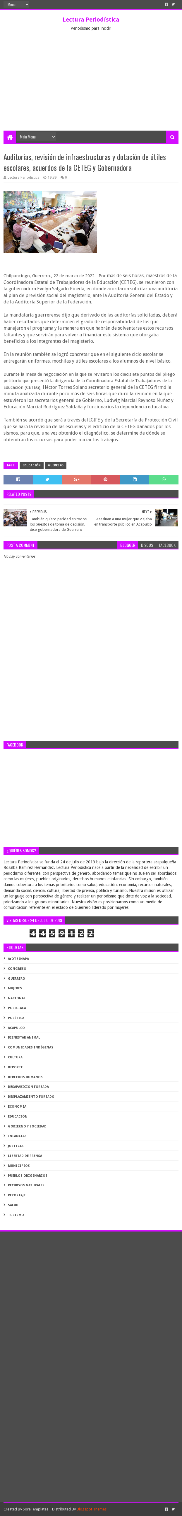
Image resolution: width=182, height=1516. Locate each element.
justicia (15, 1146)
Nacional (16, 998)
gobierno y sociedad (27, 1126)
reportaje (16, 1195)
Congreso (17, 969)
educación (32, 465)
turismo (16, 1215)
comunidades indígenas (30, 1047)
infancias (17, 1136)
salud (13, 1205)
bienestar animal (24, 1037)
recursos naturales (26, 1185)
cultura (15, 1057)
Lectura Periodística (91, 19)
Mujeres (15, 988)
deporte (15, 1067)
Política (16, 1018)
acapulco (16, 1028)
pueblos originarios (27, 1176)
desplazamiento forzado (31, 1097)
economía (17, 1107)
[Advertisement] (91, 87)
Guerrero (55, 465)
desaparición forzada (28, 1087)
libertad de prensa (25, 1156)
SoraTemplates (35, 1509)
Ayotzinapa (18, 959)
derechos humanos (25, 1077)
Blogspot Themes (92, 1509)
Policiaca (17, 1008)
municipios (19, 1166)
